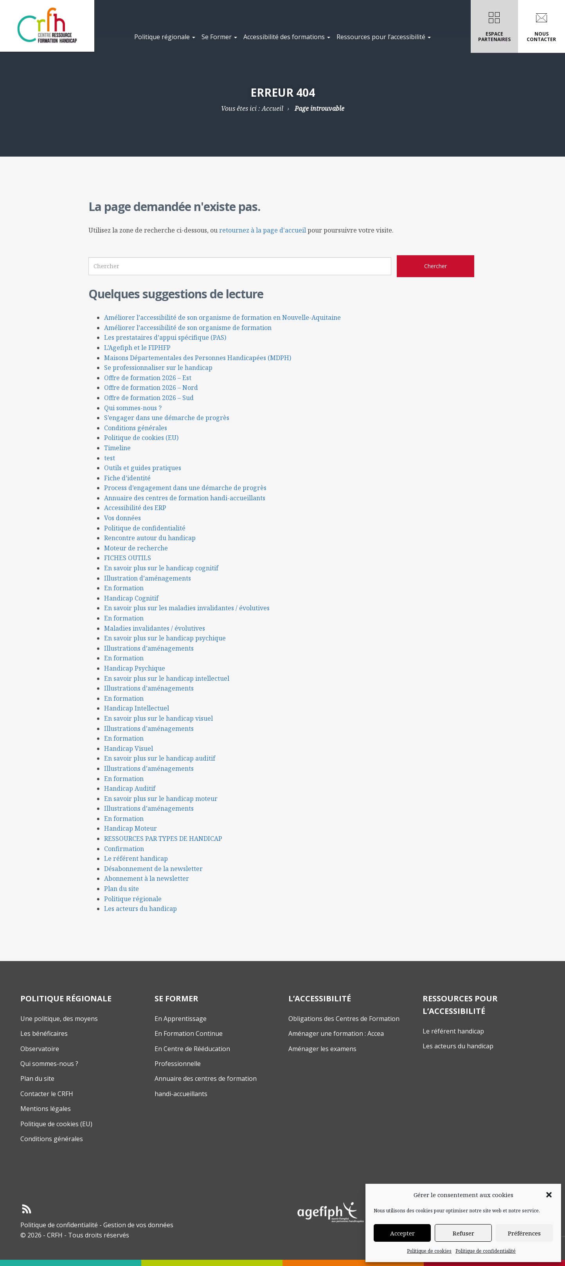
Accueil (272, 108)
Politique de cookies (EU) (141, 437)
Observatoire (39, 1048)
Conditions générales (135, 428)
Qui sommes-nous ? (133, 408)
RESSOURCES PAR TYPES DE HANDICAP (163, 838)
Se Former (219, 36)
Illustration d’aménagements (147, 578)
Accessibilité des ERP (135, 507)
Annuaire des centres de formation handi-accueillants (184, 498)
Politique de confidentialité (485, 1251)
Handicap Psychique (134, 668)
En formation (124, 588)
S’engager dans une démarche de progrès (166, 417)
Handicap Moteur (130, 828)
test (109, 458)
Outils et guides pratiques (142, 467)
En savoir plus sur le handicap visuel (158, 718)
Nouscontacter (541, 25)
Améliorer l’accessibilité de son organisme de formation (188, 327)
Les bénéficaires (44, 1033)
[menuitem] (164, 26)
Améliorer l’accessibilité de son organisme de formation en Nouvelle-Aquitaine (222, 317)
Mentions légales (45, 1108)
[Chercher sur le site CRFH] (435, 266)
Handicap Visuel (128, 748)
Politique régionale (164, 36)
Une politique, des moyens (59, 1018)
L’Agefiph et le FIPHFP (137, 347)
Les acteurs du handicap (140, 908)
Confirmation (124, 848)
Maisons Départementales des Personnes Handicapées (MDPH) (197, 357)
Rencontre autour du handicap (150, 538)
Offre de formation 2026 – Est (147, 377)
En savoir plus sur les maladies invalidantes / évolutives (187, 608)
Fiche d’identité (127, 478)
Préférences (524, 1233)
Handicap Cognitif (131, 598)
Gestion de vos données (138, 1225)
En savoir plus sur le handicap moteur (161, 798)
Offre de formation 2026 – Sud (149, 397)
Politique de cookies (429, 1251)
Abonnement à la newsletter (146, 878)
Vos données (122, 518)
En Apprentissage (181, 1018)
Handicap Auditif (129, 788)
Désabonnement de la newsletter (153, 868)
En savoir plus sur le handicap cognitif (161, 568)
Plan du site (121, 888)
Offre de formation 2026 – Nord (151, 387)
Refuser (463, 1233)
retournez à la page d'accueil (262, 230)
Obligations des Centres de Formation (343, 1018)
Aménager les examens (322, 1048)
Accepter (402, 1233)
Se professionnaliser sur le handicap (158, 367)
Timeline (117, 448)
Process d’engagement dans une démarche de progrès (185, 487)
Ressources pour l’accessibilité (383, 36)
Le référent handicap (136, 858)
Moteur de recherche (136, 548)
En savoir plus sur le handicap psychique (165, 638)
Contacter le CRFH (46, 1093)
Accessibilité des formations (286, 36)
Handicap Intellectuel (136, 708)
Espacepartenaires (494, 25)
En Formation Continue (189, 1033)
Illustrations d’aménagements (149, 648)
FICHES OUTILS (127, 558)
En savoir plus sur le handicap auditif (159, 758)
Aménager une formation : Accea (336, 1033)
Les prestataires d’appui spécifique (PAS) (165, 337)
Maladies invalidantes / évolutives (154, 628)
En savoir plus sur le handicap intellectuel (166, 678)
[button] (549, 1195)
